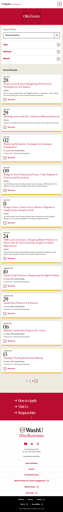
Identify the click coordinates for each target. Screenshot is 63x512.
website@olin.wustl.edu (31, 456)
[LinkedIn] (32, 444)
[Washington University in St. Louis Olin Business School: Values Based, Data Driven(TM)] (31, 437)
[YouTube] (25, 444)
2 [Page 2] (32, 381)
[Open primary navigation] (60, 4)
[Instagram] (38, 444)
